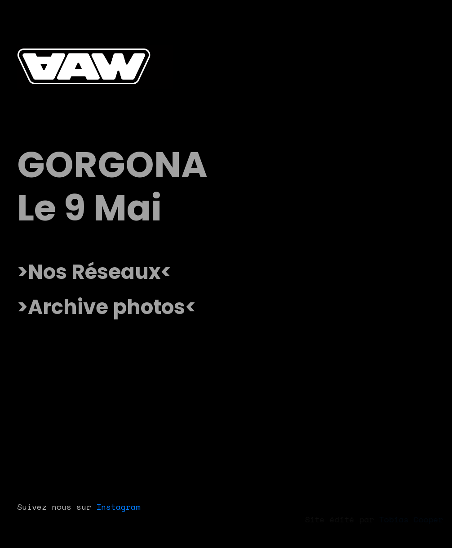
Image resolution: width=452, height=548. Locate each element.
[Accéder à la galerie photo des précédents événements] (106, 307)
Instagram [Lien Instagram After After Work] (118, 506)
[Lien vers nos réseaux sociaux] (94, 272)
